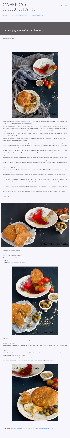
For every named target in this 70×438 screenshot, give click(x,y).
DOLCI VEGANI (37, 16)
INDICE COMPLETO (19, 16)
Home (5, 16)
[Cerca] (61, 4)
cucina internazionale (24, 428)
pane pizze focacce (45, 428)
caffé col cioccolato (19, 7)
